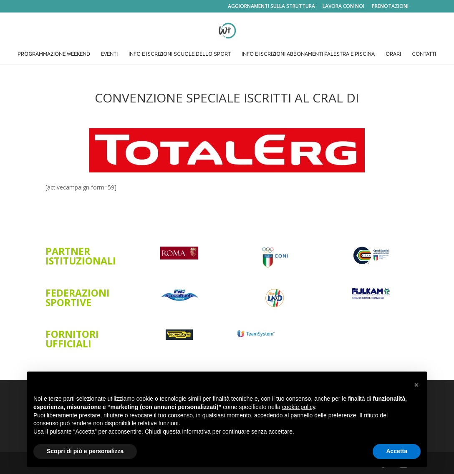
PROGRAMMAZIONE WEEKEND (54, 54)
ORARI (393, 54)
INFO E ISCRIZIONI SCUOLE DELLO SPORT (180, 54)
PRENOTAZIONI (390, 7)
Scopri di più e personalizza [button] (85, 451)
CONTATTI (424, 54)
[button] (416, 385)
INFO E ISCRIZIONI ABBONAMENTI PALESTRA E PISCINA (308, 54)
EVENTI (109, 54)
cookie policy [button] (298, 407)
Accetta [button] (396, 451)
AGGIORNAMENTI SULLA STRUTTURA (271, 7)
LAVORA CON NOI (343, 7)
